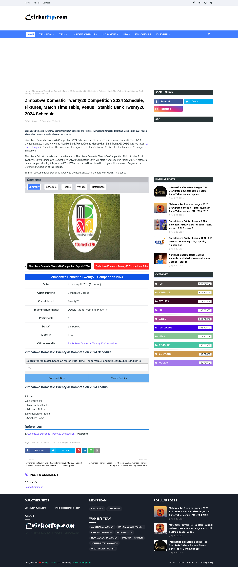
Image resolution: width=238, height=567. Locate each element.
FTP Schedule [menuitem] (143, 34)
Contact (46, 2)
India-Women (124, 532)
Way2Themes (50, 562)
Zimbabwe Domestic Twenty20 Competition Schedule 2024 (127, 266)
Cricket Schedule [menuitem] (84, 34)
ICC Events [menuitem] (162, 34)
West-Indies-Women (103, 548)
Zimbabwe (37, 91)
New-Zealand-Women (104, 538)
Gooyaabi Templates (81, 562)
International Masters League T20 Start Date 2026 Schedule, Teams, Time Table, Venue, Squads (188, 191)
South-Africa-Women (104, 543)
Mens (185, 336)
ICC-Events (185, 354)
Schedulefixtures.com (35, 507)
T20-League (62, 442)
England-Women (101, 532)
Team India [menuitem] (45, 34)
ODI (185, 310)
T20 (53, 442)
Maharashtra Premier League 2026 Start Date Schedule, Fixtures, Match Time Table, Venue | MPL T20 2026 (189, 208)
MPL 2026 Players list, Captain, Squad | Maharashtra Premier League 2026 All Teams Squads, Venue (191, 528)
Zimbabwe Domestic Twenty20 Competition (93, 343)
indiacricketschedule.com (67, 507)
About (36, 2)
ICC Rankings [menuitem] (110, 34)
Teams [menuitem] (63, 34)
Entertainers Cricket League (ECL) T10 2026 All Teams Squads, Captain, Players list (190, 241)
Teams (67, 186)
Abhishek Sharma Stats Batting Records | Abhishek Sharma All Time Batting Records (189, 258)
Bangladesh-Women (130, 527)
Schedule (51, 186)
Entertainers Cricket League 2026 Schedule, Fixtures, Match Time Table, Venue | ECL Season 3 (190, 224)
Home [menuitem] (30, 34)
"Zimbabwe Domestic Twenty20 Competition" (51, 433)
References (98, 186)
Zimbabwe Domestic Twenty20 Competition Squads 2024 (59, 266)
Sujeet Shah (32, 121)
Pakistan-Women (132, 538)
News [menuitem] (126, 34)
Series (185, 319)
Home (27, 2)
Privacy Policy (207, 562)
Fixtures (35, 442)
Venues (81, 186)
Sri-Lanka (97, 508)
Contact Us (192, 562)
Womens (185, 362)
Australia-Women (102, 527)
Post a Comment (34, 487)
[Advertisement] (119, 61)
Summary (34, 186)
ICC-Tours (185, 345)
